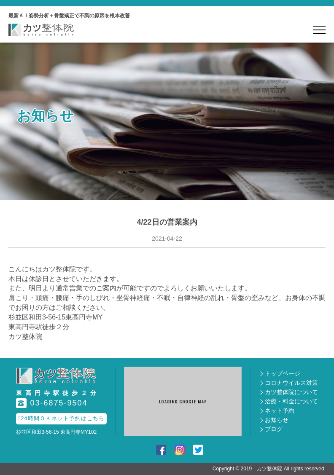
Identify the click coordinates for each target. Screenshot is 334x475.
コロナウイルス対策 (291, 382)
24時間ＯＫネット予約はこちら (61, 418)
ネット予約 (279, 410)
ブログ (274, 429)
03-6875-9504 (51, 403)
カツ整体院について (291, 392)
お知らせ (276, 419)
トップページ (282, 373)
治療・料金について (291, 401)
